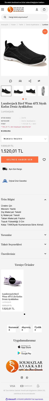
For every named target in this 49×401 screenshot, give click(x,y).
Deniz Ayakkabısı (29, 121)
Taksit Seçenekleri (11, 244)
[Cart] (44, 9)
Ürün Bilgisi (8, 199)
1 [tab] (23, 99)
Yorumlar (6, 235)
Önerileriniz (8, 254)
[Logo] (15, 9)
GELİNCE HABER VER (20, 159)
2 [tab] (26, 99)
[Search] (24, 17)
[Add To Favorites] (44, 159)
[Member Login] (37, 9)
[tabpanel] (6, 91)
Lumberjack (6, 302)
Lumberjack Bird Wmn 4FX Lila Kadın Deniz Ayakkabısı (12, 296)
